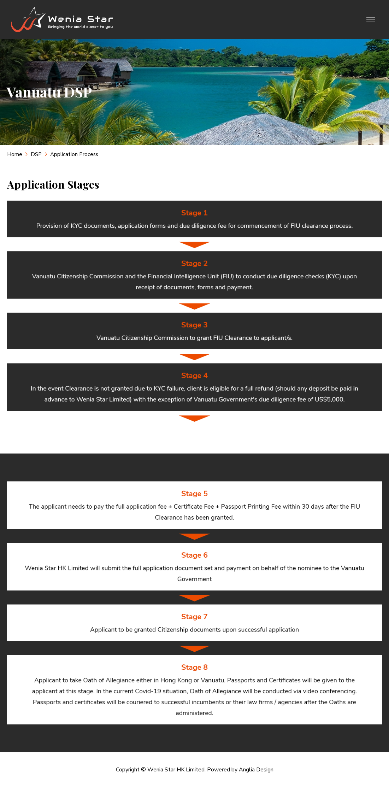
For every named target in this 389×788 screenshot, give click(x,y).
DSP (36, 154)
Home (14, 154)
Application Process (74, 154)
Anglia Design (256, 770)
